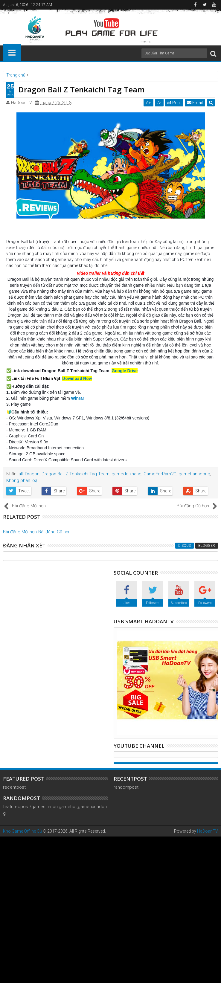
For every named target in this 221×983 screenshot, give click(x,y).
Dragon (32, 474)
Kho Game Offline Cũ (22, 831)
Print (174, 102)
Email (195, 102)
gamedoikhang (126, 474)
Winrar (77, 398)
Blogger (206, 546)
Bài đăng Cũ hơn (54, 532)
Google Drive (125, 370)
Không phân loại (22, 480)
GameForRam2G (160, 474)
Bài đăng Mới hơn (20, 532)
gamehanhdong (194, 474)
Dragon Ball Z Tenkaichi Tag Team (75, 474)
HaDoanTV (207, 831)
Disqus (184, 546)
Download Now (77, 378)
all (21, 474)
